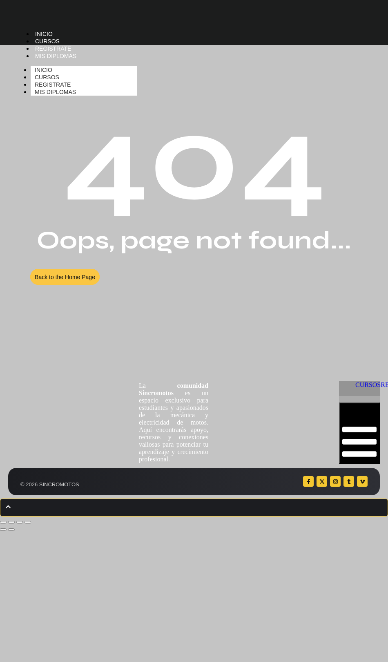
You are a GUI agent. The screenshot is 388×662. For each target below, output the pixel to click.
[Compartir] (19, 522)
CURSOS (47, 41)
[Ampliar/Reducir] (3, 522)
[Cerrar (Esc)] (28, 522)
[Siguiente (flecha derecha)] (11, 529)
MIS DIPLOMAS (55, 56)
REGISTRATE (53, 48)
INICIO (44, 34)
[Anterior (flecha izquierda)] (3, 529)
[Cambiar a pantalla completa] (11, 522)
